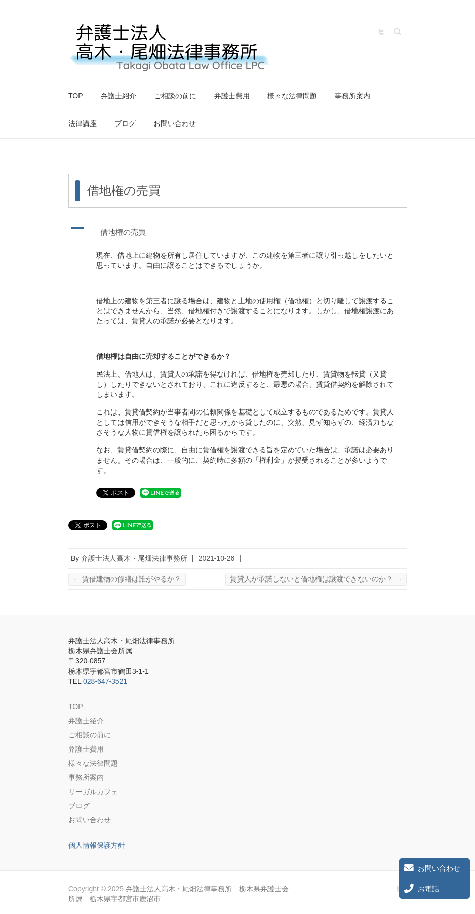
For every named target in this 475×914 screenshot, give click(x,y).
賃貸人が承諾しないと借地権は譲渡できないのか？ (316, 579)
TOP (75, 96)
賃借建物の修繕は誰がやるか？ (127, 579)
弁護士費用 (232, 96)
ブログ (125, 123)
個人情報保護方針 (96, 845)
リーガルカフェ (93, 791)
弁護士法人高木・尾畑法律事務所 (134, 558)
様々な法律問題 (292, 96)
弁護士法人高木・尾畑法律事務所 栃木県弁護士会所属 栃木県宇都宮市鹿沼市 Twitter (381, 31)
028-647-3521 (105, 681)
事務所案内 (352, 96)
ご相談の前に (175, 96)
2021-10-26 (217, 558)
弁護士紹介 (118, 96)
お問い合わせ (174, 123)
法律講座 (82, 123)
